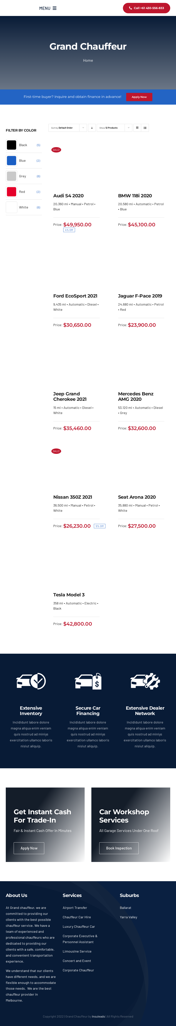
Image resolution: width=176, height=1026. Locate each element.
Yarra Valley (128, 917)
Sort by (62, 127)
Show (108, 127)
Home (88, 60)
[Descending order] (92, 128)
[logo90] (19, 5)
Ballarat (125, 907)
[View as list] (145, 128)
